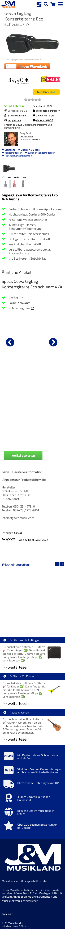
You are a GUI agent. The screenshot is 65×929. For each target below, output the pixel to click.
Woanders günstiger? (46, 110)
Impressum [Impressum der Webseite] (37, 871)
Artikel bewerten (23, 390)
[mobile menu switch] (60, 3)
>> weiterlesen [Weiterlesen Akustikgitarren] (16, 673)
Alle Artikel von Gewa (33, 474)
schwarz (24, 303)
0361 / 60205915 (26, 136)
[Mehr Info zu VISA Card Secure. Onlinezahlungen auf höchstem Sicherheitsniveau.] (32, 705)
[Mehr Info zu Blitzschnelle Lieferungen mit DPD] (32, 719)
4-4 (21, 297)
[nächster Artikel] (53, 342)
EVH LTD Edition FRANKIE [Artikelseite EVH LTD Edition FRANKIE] (33, 556)
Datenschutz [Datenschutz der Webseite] (10, 891)
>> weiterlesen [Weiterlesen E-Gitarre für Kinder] (16, 637)
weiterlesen (30, 835)
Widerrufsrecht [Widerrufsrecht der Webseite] (29, 891)
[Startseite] (8, 4)
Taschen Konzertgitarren (18, 155)
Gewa (18, 467)
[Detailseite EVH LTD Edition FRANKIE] (32, 531)
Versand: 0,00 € (43, 120)
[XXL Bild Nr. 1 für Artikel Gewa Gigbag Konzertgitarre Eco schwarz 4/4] (9, 169)
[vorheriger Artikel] (10, 342)
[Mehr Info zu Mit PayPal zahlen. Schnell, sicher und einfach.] (32, 691)
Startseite (10, 149)
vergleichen (12, 120)
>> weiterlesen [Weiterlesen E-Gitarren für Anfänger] (16, 601)
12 (32, 308)
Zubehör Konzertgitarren (41, 152)
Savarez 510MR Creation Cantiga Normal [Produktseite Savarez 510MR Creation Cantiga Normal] (32, 378)
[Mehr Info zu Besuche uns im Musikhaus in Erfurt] (32, 747)
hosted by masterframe (19, 925)
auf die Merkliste (43, 115)
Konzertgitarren (13, 152)
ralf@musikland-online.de (30, 139)
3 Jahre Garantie (15, 115)
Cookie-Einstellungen (27, 901)
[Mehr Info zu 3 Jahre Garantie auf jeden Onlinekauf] (32, 733)
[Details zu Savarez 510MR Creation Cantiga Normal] (32, 342)
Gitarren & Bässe (30, 149)
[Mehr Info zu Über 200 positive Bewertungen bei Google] (32, 761)
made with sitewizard (46, 925)
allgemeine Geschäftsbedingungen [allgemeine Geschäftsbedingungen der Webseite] (24, 896)
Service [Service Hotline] (6, 901)
